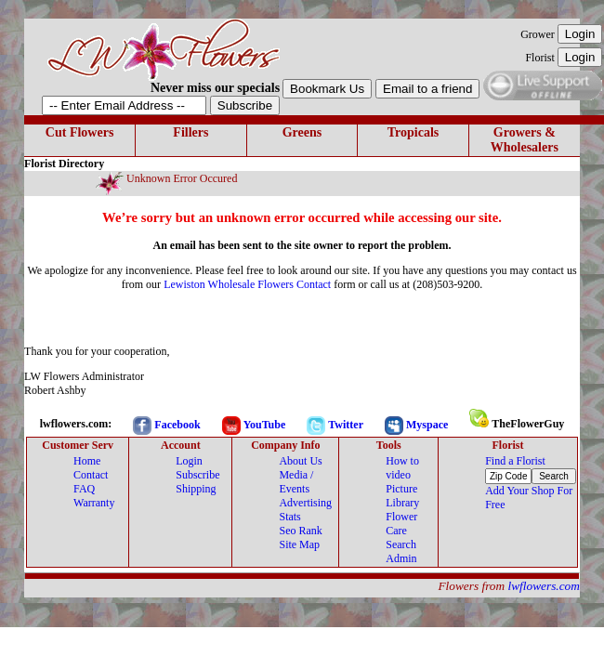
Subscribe (197, 474)
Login (189, 460)
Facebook (177, 424)
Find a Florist (515, 460)
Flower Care (401, 523)
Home (86, 460)
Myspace (427, 424)
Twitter (345, 424)
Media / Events (296, 481)
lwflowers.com (544, 586)
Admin (401, 558)
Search (401, 544)
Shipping (196, 488)
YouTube (264, 424)
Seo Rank (300, 530)
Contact (90, 474)
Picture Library (402, 495)
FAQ (84, 488)
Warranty (93, 502)
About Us (300, 460)
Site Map (299, 544)
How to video (402, 467)
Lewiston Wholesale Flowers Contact (247, 284)
